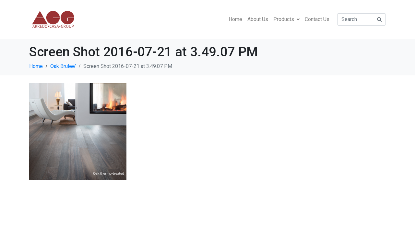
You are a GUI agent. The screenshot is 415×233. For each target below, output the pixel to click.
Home (235, 19)
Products (286, 19)
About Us (257, 19)
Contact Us (317, 19)
